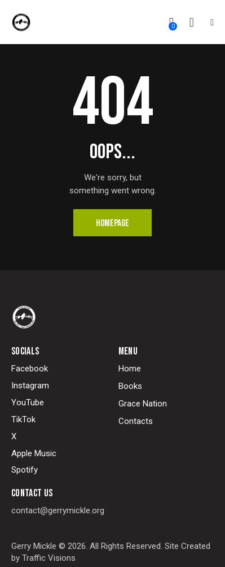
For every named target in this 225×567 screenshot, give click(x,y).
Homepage (112, 223)
